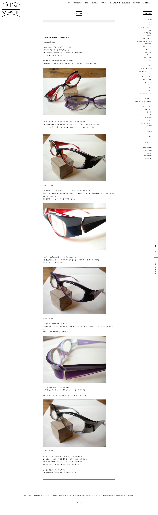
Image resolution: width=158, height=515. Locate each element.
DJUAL (150, 139)
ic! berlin (148, 98)
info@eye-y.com (79, 495)
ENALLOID (148, 49)
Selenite (148, 52)
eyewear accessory (145, 145)
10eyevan (148, 36)
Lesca (150, 74)
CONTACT (136, 3)
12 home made (146, 115)
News (150, 19)
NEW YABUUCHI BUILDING (119, 3)
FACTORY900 (147, 79)
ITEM (87, 3)
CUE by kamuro (146, 123)
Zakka (149, 153)
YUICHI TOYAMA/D (145, 71)
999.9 (150, 85)
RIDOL (149, 128)
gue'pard (148, 117)
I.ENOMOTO (148, 44)
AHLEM (149, 55)
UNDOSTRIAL (147, 46)
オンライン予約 (155, 267)
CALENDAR (147, 3)
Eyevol (149, 63)
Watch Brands (147, 147)
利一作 (149, 112)
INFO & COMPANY (99, 3)
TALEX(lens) (147, 142)
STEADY (149, 126)
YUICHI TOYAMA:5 (146, 68)
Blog (150, 25)
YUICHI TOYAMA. (146, 66)
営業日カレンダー (155, 248)
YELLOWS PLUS (147, 77)
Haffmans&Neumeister (143, 101)
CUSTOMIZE (148, 156)
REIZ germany (147, 104)
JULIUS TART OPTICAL (144, 41)
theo (150, 90)
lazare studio (147, 38)
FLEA (150, 120)
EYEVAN (149, 60)
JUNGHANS (148, 150)
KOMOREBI (148, 109)
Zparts (149, 131)
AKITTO (149, 87)
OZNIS (149, 137)
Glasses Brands (146, 27)
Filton (149, 30)
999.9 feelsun (147, 134)
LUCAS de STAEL (146, 107)
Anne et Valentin (145, 93)
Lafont (149, 96)
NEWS (68, 3)
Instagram (148, 158)
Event (150, 22)
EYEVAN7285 (148, 57)
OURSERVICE (77, 3)
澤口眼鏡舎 (148, 33)
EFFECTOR (148, 82)
